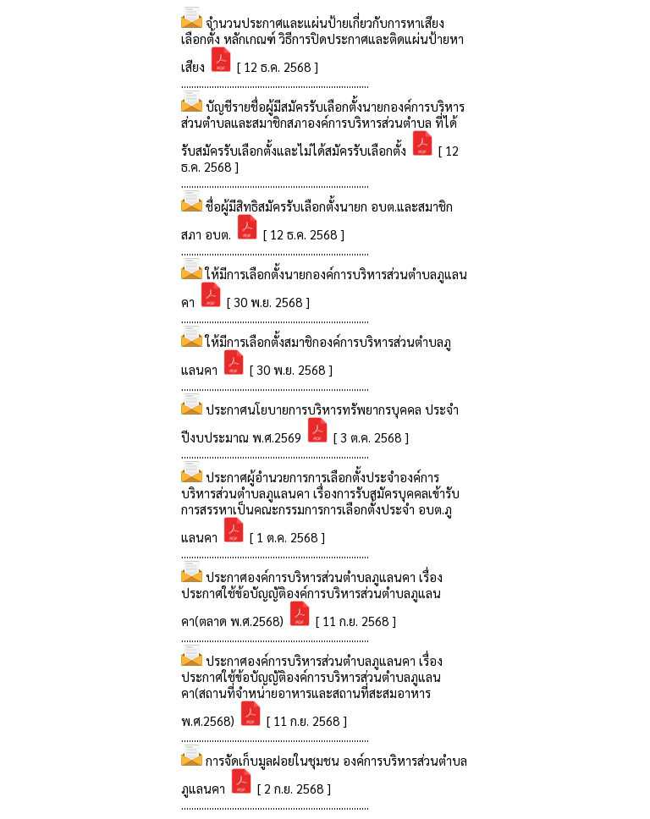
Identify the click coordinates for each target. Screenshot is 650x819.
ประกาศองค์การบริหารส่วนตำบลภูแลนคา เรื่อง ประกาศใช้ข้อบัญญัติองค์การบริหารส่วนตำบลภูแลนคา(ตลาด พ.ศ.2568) (312, 599)
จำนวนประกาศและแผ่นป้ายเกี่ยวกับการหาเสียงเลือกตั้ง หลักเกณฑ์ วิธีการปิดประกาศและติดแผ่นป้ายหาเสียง (322, 44)
